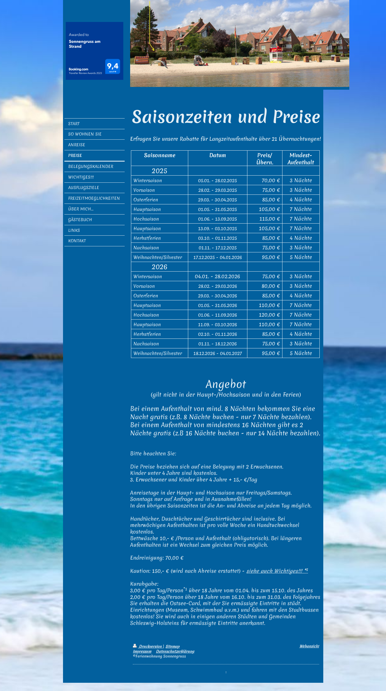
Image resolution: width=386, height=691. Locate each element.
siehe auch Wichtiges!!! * (277, 571)
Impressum (142, 651)
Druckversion (148, 646)
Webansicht (309, 646)
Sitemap (172, 646)
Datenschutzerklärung (175, 651)
